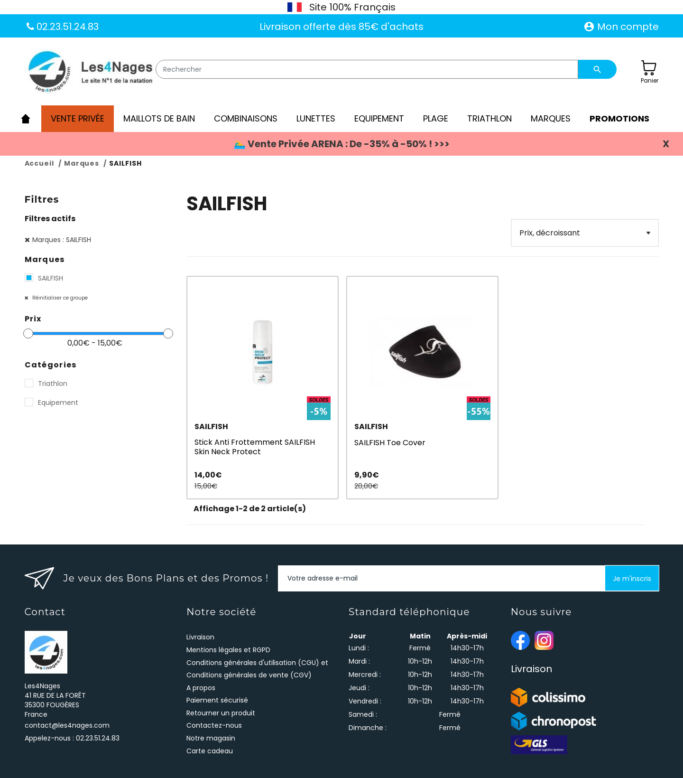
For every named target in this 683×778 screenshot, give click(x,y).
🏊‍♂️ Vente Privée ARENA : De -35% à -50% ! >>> (342, 143)
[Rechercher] (367, 69)
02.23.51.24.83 (66, 26)
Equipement (58, 402)
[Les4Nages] (90, 72)
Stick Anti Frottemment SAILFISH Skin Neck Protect (254, 447)
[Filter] (585, 233)
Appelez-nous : (72, 738)
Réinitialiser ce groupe (59, 297)
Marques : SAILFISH (61, 239)
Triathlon (52, 383)
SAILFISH (50, 278)
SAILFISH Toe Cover (389, 442)
